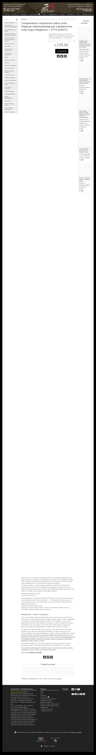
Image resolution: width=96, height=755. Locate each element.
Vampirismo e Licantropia (8, 54)
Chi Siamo (15, 14)
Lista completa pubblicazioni (9, 108)
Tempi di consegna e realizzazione (49, 704)
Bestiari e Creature (10, 60)
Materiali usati (86, 14)
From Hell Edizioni (9, 91)
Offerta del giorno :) (10, 23)
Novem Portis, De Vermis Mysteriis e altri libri (10, 39)
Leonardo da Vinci (9, 75)
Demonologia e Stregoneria (9, 49)
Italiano (53, 746)
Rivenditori (70, 14)
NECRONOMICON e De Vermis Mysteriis (10, 34)
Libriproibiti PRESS (10, 94)
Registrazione (53, 14)
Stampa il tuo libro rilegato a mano (49, 706)
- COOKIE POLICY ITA (46, 711)
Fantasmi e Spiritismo (10, 65)
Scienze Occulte (9, 44)
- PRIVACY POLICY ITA (46, 709)
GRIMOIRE (23, 19)
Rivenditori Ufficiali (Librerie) (48, 699)
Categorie (43, 695)
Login (44, 14)
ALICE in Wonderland (10, 80)
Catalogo (23, 14)
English (46, 746)
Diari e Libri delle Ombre (9, 104)
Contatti (62, 14)
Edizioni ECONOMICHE (9, 97)
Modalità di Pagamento (46, 702)
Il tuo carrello (34, 14)
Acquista (61, 51)
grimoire (59, 679)
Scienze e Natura (9, 68)
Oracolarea (8, 101)
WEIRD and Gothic (10, 78)
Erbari (6, 57)
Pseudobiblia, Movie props (10, 30)
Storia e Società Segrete (9, 71)
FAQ (78, 14)
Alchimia (7, 63)
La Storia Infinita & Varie (10, 83)
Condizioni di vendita (35, 652)
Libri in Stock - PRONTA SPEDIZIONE (11, 26)
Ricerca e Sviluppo (10, 112)
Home (7, 14)
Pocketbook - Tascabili (8, 88)
